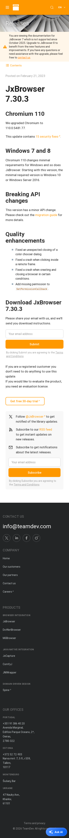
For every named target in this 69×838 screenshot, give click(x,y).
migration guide (46, 215)
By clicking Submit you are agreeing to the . (34, 354)
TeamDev (28, 828)
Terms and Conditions (26, 484)
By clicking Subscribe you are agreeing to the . (32, 482)
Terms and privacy (34, 823)
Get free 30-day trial (24, 401)
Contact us (9, 583)
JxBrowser (9, 621)
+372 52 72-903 (12, 754)
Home (6, 558)
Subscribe (34, 472)
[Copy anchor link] (48, 113)
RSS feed (45, 429)
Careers (7, 591)
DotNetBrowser (12, 629)
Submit (34, 344)
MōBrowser (9, 638)
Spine (6, 690)
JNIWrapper (9, 672)
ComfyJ (7, 664)
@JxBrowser (34, 416)
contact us (24, 57)
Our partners (10, 575)
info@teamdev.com (27, 526)
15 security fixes (47, 136)
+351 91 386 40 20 (14, 723)
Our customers (11, 566)
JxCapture (9, 655)
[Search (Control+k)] (52, 7)
